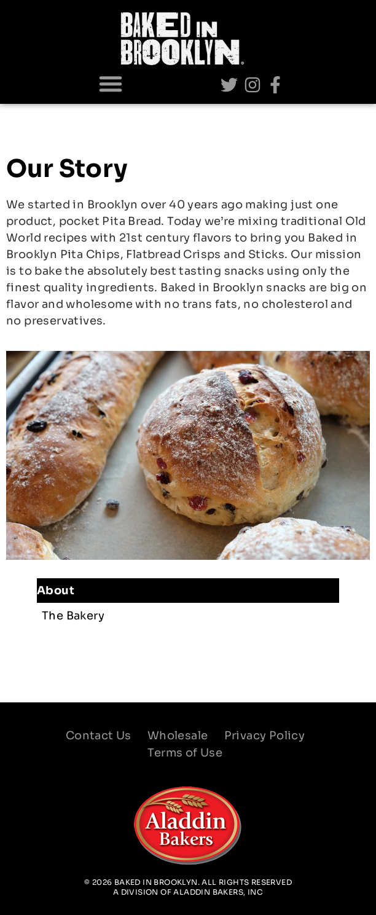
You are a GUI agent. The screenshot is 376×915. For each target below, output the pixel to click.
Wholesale (177, 735)
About (58, 590)
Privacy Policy (264, 735)
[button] (110, 83)
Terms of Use (184, 753)
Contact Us (98, 735)
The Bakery (73, 615)
